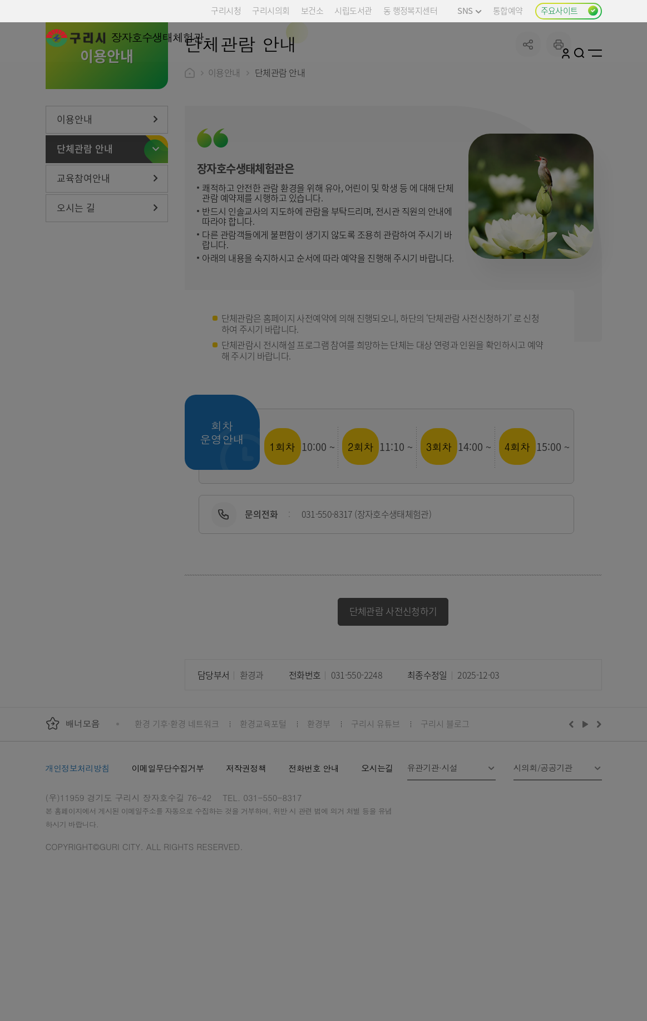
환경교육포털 (263, 807)
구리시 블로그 (445, 807)
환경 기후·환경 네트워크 (177, 807)
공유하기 (528, 127)
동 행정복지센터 (410, 10)
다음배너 (597, 807)
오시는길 (377, 851)
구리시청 (226, 10)
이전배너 (573, 807)
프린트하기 (558, 127)
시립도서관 (353, 10)
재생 (585, 807)
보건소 (312, 10)
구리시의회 (270, 10)
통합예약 (508, 10)
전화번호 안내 (313, 851)
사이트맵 (595, 53)
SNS (469, 10)
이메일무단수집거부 (168, 851)
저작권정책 (246, 851)
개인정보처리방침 (78, 851)
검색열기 (579, 53)
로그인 (566, 53)
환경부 (318, 807)
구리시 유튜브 (375, 807)
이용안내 (224, 156)
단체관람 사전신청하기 (393, 694)
